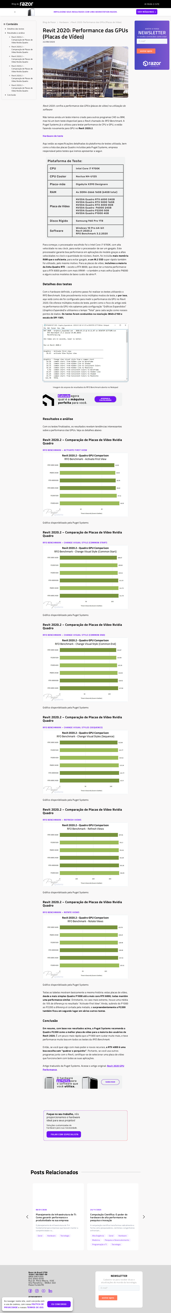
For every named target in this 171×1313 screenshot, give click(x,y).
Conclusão (11, 94)
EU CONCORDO (58, 1304)
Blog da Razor (49, 22)
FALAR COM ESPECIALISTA (64, 1134)
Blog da (22, 4)
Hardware (64, 22)
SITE (151, 4)
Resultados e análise (16, 32)
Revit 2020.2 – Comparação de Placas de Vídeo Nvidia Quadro (22, 40)
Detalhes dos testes (15, 28)
